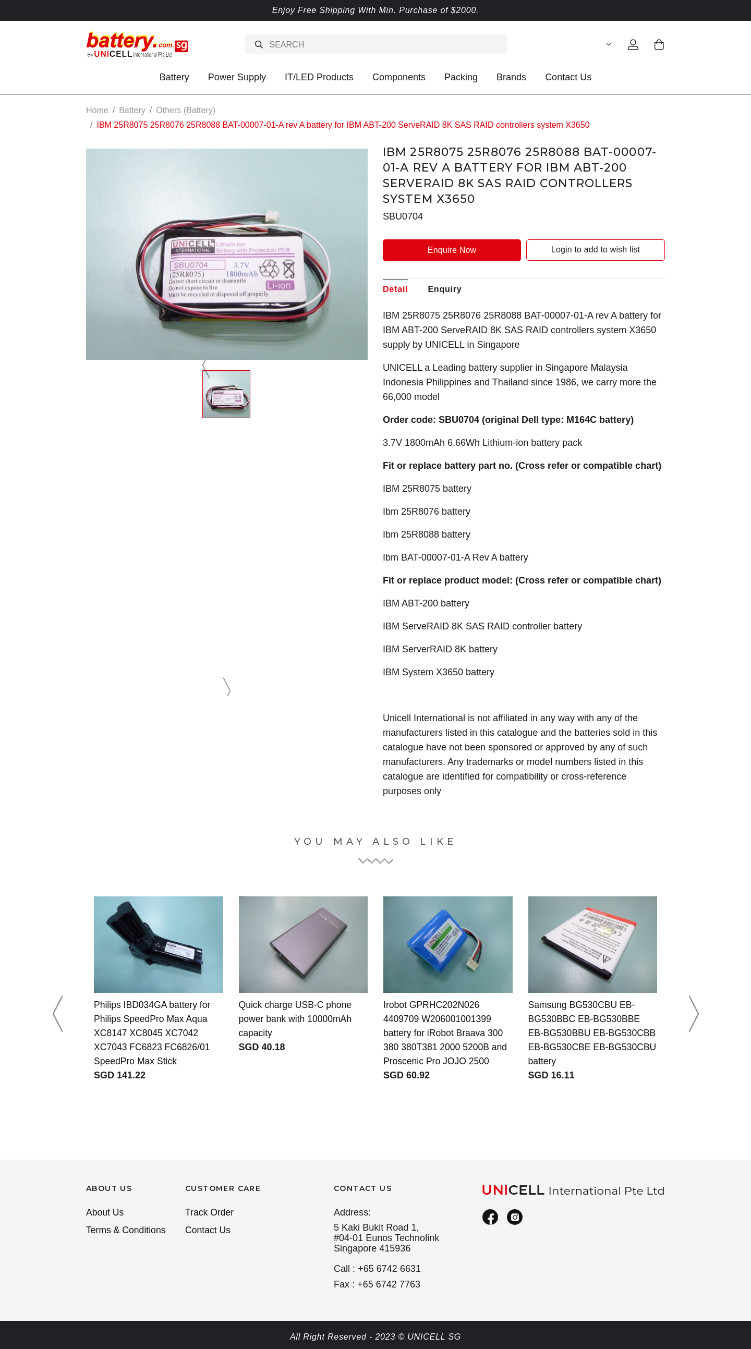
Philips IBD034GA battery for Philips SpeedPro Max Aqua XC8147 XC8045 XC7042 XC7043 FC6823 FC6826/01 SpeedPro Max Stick (153, 1033)
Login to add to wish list (595, 249)
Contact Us (568, 77)
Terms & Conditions (126, 1231)
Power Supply (237, 77)
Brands (511, 77)
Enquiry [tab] (445, 288)
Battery (174, 77)
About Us (105, 1213)
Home (97, 110)
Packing (461, 77)
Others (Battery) (185, 110)
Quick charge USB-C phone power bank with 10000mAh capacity (297, 1019)
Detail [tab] (395, 288)
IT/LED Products (319, 77)
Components (399, 77)
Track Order (210, 1213)
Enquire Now (452, 249)
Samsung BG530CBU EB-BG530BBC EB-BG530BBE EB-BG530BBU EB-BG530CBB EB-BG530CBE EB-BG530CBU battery (586, 1033)
